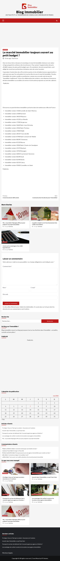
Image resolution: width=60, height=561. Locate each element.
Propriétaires (6, 494)
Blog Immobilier (29, 12)
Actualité (5, 49)
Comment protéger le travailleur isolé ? (18, 455)
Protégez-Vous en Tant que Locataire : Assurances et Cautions (18, 428)
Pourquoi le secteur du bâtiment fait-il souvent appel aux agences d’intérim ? (22, 433)
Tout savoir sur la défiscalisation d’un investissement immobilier (26, 457)
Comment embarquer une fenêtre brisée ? (26, 448)
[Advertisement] (30, 34)
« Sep (3, 419)
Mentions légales (7, 553)
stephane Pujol (6, 450)
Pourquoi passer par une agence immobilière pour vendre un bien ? (32, 453)
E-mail (33, 287)
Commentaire (7, 266)
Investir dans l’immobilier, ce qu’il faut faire (13, 430)
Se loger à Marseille (18, 450)
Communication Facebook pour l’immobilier (43, 196)
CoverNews (35, 558)
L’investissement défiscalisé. (16, 196)
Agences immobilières (37, 473)
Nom (4, 287)
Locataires (5, 473)
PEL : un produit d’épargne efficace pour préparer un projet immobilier (20, 438)
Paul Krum (15, 58)
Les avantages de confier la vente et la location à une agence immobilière (21, 436)
